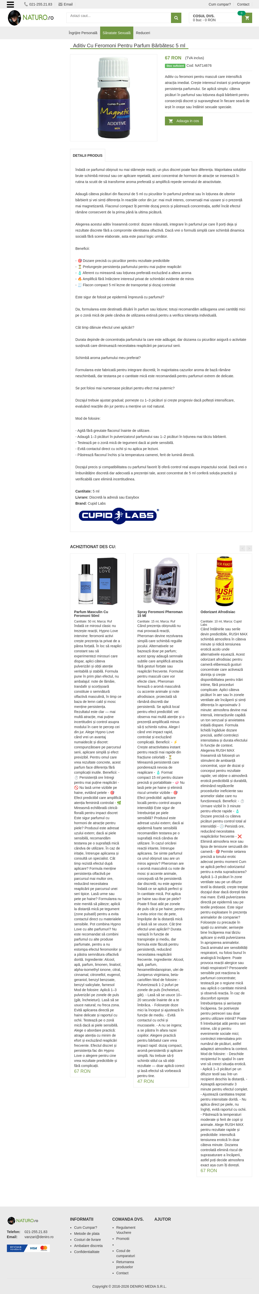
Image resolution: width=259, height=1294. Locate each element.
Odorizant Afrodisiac (218, 612)
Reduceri (143, 33)
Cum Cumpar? (85, 1227)
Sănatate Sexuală (117, 33)
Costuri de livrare (87, 1240)
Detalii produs (87, 155)
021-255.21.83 (38, 4)
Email (65, 4)
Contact (243, 4)
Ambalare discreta (88, 1246)
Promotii (122, 1239)
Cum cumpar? (220, 4)
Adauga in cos (188, 121)
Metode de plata (86, 1234)
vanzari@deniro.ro (39, 1237)
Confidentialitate (86, 1252)
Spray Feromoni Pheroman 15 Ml (160, 614)
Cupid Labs (97, 503)
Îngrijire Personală (83, 33)
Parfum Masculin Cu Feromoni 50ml (91, 614)
